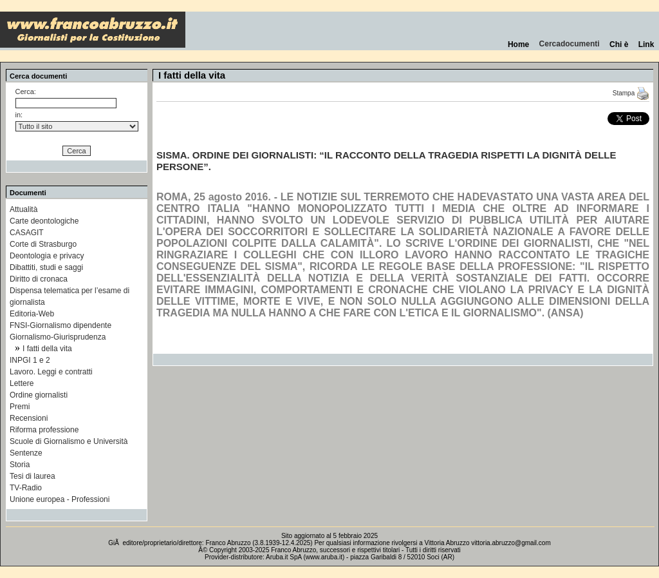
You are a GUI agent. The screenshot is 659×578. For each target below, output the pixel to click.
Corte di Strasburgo (43, 244)
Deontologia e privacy (47, 255)
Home (518, 44)
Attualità (23, 209)
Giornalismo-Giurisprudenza (58, 337)
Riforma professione (44, 429)
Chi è (619, 44)
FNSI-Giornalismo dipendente (60, 325)
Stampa (631, 93)
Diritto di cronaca (39, 279)
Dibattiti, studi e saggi (46, 267)
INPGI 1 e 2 (30, 360)
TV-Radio (26, 487)
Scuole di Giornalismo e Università (68, 441)
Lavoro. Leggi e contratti (51, 371)
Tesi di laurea (32, 476)
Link (646, 44)
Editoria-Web (32, 313)
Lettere (21, 383)
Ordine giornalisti (39, 395)
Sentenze (26, 453)
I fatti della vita (47, 348)
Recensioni (29, 418)
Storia (20, 464)
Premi (20, 406)
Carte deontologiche (44, 221)
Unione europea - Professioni (59, 499)
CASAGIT (27, 232)
